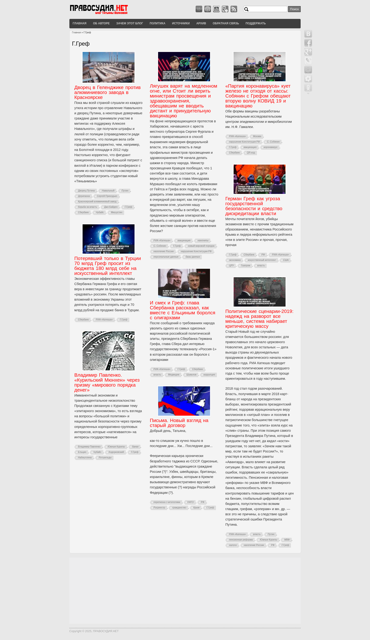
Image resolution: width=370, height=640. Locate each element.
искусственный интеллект (262, 260)
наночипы (203, 240)
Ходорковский (116, 452)
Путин (125, 190)
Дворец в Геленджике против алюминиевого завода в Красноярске (107, 92)
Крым (196, 507)
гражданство (179, 507)
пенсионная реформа (241, 539)
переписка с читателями (167, 502)
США (286, 260)
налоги (233, 545)
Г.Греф (128, 207)
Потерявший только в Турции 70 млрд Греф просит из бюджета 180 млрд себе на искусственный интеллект (107, 266)
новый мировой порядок (201, 246)
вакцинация (184, 240)
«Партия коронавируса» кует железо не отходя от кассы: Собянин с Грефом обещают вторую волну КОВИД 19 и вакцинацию (258, 95)
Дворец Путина (86, 190)
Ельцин (82, 452)
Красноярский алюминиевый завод (97, 201)
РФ (263, 254)
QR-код (251, 152)
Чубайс (100, 212)
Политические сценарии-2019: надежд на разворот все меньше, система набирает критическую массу (259, 319)
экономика (235, 260)
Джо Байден (111, 207)
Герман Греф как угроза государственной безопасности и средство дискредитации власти (253, 206)
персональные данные (166, 257)
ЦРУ (231, 265)
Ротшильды (105, 457)
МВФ (287, 539)
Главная (79, 23)
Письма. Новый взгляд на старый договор (179, 423)
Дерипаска (84, 196)
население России (164, 251)
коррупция (209, 374)
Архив (201, 23)
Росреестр (159, 507)
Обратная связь (226, 23)
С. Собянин (160, 246)
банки (135, 446)
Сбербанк (83, 212)
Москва (257, 136)
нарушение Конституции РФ (196, 251)
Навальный (108, 190)
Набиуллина (85, 457)
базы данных (193, 257)
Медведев (173, 374)
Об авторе (101, 23)
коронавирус (271, 147)
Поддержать (256, 23)
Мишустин (116, 212)
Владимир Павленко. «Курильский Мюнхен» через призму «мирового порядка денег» (107, 382)
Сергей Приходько (107, 196)
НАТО (191, 502)
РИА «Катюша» (162, 240)
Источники (181, 23)
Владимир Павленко (89, 446)
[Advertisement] (185, 591)
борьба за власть (87, 207)
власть (261, 265)
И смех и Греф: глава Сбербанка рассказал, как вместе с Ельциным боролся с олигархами (182, 310)
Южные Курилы (268, 539)
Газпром (245, 265)
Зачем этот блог (129, 23)
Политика (157, 23)
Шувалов (192, 374)
